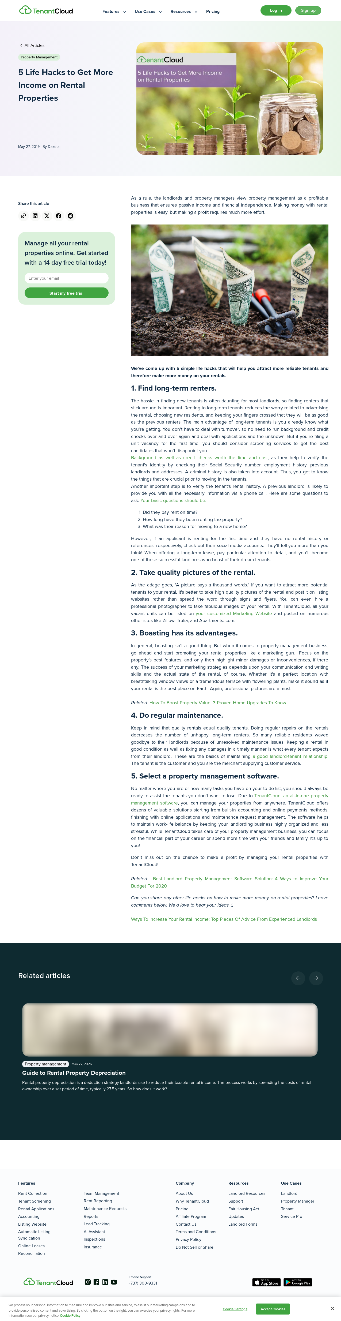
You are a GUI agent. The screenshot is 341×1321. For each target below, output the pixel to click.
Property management (39, 60)
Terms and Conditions (196, 1232)
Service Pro (291, 1216)
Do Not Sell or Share (194, 1247)
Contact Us (186, 1224)
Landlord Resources (246, 1193)
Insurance (93, 1247)
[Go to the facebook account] (98, 1282)
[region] (170, 1309)
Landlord (289, 1193)
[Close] (332, 1308)
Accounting (29, 1216)
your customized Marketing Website (234, 615)
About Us (184, 1193)
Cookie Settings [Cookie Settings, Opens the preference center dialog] (235, 1308)
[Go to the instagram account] (88, 1282)
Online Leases (31, 1246)
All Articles (34, 48)
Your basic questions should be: (173, 502)
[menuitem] (115, 12)
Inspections (94, 1239)
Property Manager (297, 1201)
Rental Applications (36, 1209)
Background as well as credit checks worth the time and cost (199, 460)
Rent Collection (32, 1193)
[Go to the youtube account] (120, 1282)
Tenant (287, 1209)
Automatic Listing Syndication (34, 1235)
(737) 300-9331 (151, 1283)
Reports (91, 1216)
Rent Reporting (98, 1201)
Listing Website (32, 1224)
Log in (270, 12)
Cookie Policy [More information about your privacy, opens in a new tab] (70, 1315)
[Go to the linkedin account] (109, 1282)
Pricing (182, 1209)
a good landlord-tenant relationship (290, 758)
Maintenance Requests (105, 1209)
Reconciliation (31, 1253)
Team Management (101, 1193)
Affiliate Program (191, 1216)
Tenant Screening (34, 1201)
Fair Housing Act (243, 1209)
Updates (236, 1216)
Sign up (306, 12)
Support (235, 1201)
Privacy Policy (188, 1239)
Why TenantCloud (192, 1201)
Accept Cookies (273, 1308)
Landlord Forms (242, 1224)
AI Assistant (94, 1232)
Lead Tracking (97, 1224)
